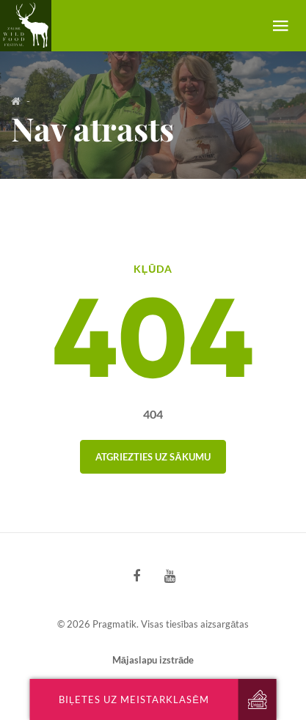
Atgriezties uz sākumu (152, 457)
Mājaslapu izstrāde (153, 660)
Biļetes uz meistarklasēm (134, 699)
